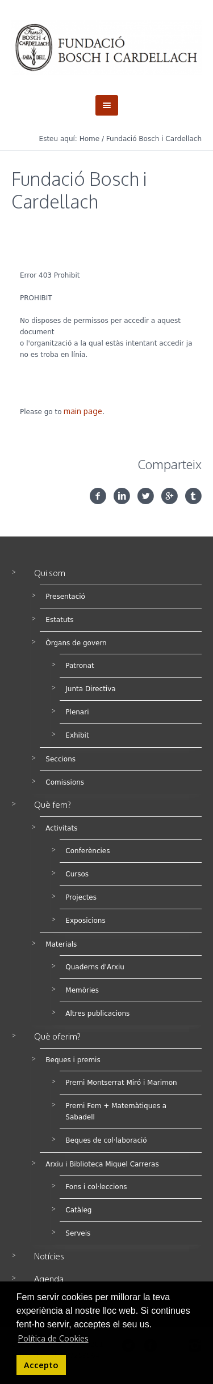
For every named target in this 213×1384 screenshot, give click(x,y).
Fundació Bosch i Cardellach (154, 139)
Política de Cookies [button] (53, 1338)
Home (89, 139)
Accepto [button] (41, 1365)
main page (83, 411)
